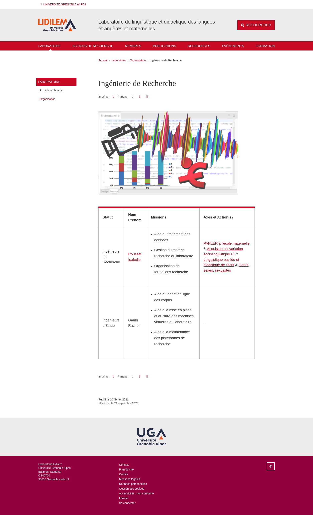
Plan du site (126, 469)
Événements (233, 46)
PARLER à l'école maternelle (227, 243)
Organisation (138, 60)
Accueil (102, 60)
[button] (64, 4)
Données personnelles (133, 483)
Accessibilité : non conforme (136, 493)
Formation (265, 46)
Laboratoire (49, 46)
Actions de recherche (92, 46)
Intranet (124, 498)
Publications (164, 46)
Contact (124, 464)
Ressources (199, 46)
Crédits (123, 474)
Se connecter (127, 503)
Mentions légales (129, 479)
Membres (133, 46)
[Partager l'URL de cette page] (147, 96)
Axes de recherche (51, 90)
